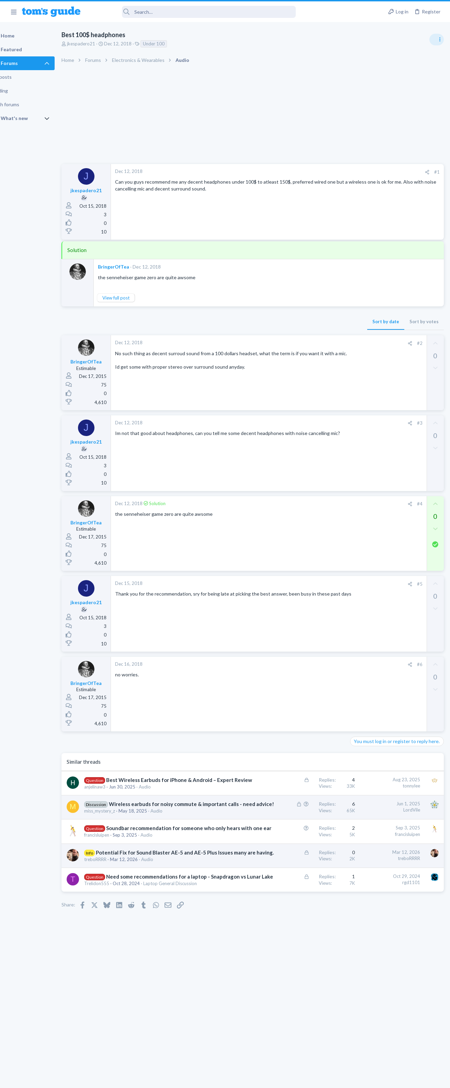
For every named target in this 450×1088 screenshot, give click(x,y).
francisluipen (114, 871)
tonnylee (301, 785)
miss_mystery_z (117, 832)
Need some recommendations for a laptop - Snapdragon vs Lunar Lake (140, 934)
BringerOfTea (131, 267)
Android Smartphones (374, 440)
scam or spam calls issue (388, 421)
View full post (133, 298)
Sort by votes (313, 321)
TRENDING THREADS (363, 374)
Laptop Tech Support (373, 480)
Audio (162, 794)
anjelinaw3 (112, 794)
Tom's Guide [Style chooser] (394, 1050)
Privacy (242, 1078)
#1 (326, 172)
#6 (309, 664)
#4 (309, 504)
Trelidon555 (114, 948)
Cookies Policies (199, 1078)
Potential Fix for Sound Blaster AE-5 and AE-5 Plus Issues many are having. (145, 895)
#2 (309, 343)
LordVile (301, 817)
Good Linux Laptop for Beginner (397, 388)
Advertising (151, 1078)
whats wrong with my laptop (393, 494)
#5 (309, 584)
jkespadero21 (99, 43)
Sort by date (275, 321)
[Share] (316, 172)
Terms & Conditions (290, 1078)
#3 (309, 423)
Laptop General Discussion (379, 407)
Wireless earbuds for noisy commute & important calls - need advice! (149, 818)
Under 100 (171, 43)
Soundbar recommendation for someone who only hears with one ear (147, 857)
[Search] (193, 12)
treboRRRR (113, 910)
